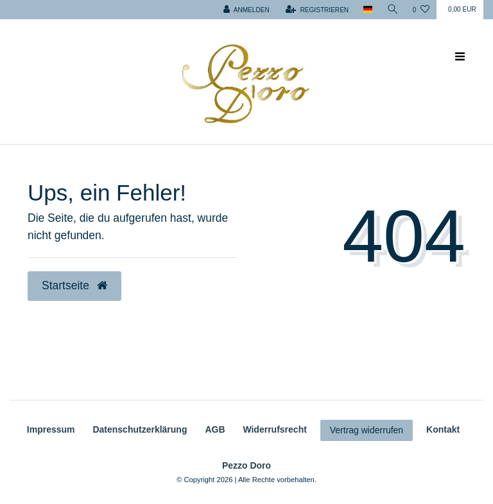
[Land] (367, 9)
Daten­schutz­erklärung (139, 429)
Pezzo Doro (246, 465)
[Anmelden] (246, 9)
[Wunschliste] (421, 9)
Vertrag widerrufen (366, 430)
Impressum (51, 429)
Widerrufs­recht (274, 429)
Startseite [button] (74, 285)
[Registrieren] (317, 9)
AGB (215, 429)
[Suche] (393, 9)
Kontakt (443, 429)
